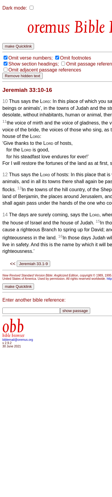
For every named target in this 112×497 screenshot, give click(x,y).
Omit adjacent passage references (44, 69)
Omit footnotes (75, 57)
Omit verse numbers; (30, 57)
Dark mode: (14, 7)
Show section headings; (33, 63)
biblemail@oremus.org (17, 339)
